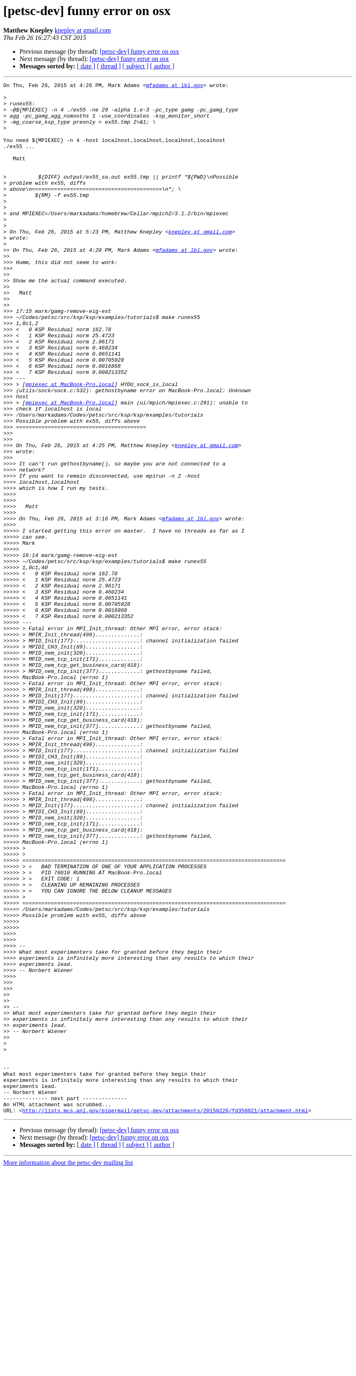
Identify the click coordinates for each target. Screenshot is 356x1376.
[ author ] (162, 66)
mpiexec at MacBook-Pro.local (70, 445)
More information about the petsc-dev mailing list (68, 1368)
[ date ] (86, 66)
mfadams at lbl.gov (174, 86)
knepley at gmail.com (83, 30)
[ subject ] (135, 66)
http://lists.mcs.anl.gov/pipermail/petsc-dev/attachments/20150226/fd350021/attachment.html (165, 1316)
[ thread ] (109, 66)
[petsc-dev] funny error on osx (139, 51)
